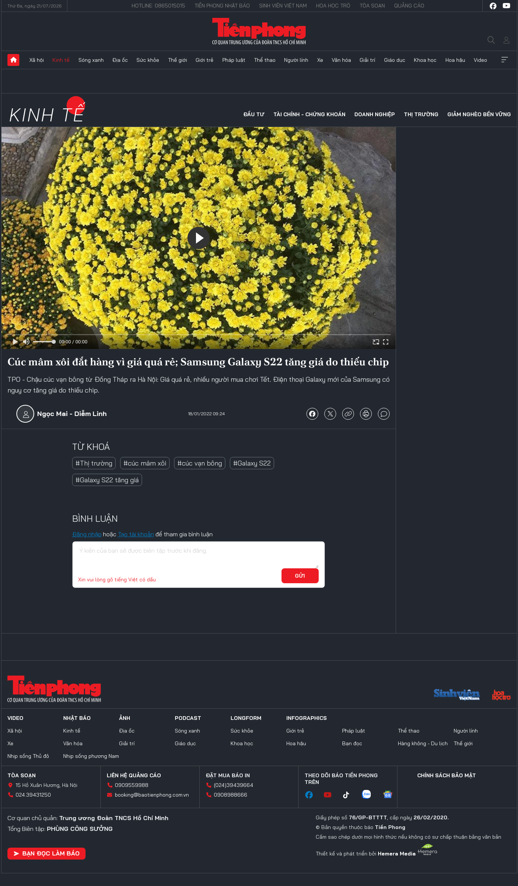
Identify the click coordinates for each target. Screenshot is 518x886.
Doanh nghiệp (374, 114)
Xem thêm (505, 60)
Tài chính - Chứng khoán (309, 114)
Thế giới (177, 60)
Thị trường (421, 114)
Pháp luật (233, 60)
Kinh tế (61, 60)
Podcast (188, 718)
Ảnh (124, 718)
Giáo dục (394, 60)
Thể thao (265, 60)
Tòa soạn (372, 5)
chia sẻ (312, 413)
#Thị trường (93, 463)
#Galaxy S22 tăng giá (107, 480)
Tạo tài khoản (136, 534)
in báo (366, 413)
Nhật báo (77, 718)
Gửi (300, 575)
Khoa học (425, 60)
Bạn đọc (352, 743)
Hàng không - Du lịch (423, 743)
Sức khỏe (147, 60)
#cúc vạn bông (199, 463)
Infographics (306, 718)
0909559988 (131, 785)
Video (480, 60)
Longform (246, 718)
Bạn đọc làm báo (46, 853)
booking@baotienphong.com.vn (152, 794)
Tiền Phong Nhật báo (222, 5)
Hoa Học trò (333, 5)
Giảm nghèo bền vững (479, 114)
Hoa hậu (455, 60)
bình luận (383, 413)
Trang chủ (13, 60)
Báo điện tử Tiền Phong (259, 31)
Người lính (296, 60)
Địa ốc (120, 60)
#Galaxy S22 (252, 463)
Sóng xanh (91, 60)
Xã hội (36, 60)
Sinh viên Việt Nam (283, 5)
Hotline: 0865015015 (158, 5)
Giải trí (367, 60)
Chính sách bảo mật (446, 775)
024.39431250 (33, 794)
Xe (320, 60)
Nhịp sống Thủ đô (28, 756)
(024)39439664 (233, 785)
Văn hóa (341, 60)
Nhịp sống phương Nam (91, 756)
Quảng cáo (409, 5)
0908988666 (230, 794)
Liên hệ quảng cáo (134, 775)
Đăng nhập (87, 534)
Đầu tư (253, 114)
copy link (348, 413)
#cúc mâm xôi (144, 463)
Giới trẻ (204, 60)
